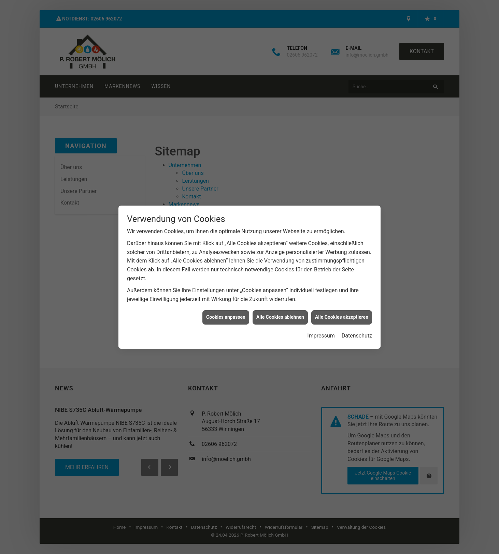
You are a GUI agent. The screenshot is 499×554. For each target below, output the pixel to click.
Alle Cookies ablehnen (280, 313)
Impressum (321, 331)
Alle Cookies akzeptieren (341, 313)
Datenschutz (357, 331)
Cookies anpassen (225, 313)
